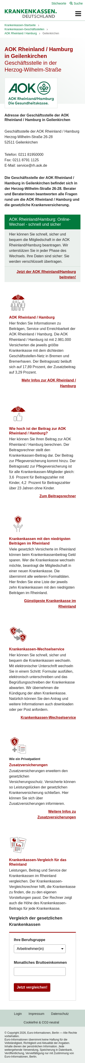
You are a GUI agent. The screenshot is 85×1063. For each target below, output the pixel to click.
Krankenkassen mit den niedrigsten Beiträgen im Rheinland (39, 541)
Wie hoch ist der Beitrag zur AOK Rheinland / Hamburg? (37, 430)
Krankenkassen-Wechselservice (36, 649)
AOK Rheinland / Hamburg (32, 317)
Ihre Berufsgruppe (29, 940)
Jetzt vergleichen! (32, 987)
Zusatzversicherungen (28, 765)
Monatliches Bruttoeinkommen (40, 962)
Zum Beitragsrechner (57, 496)
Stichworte (58, 3)
